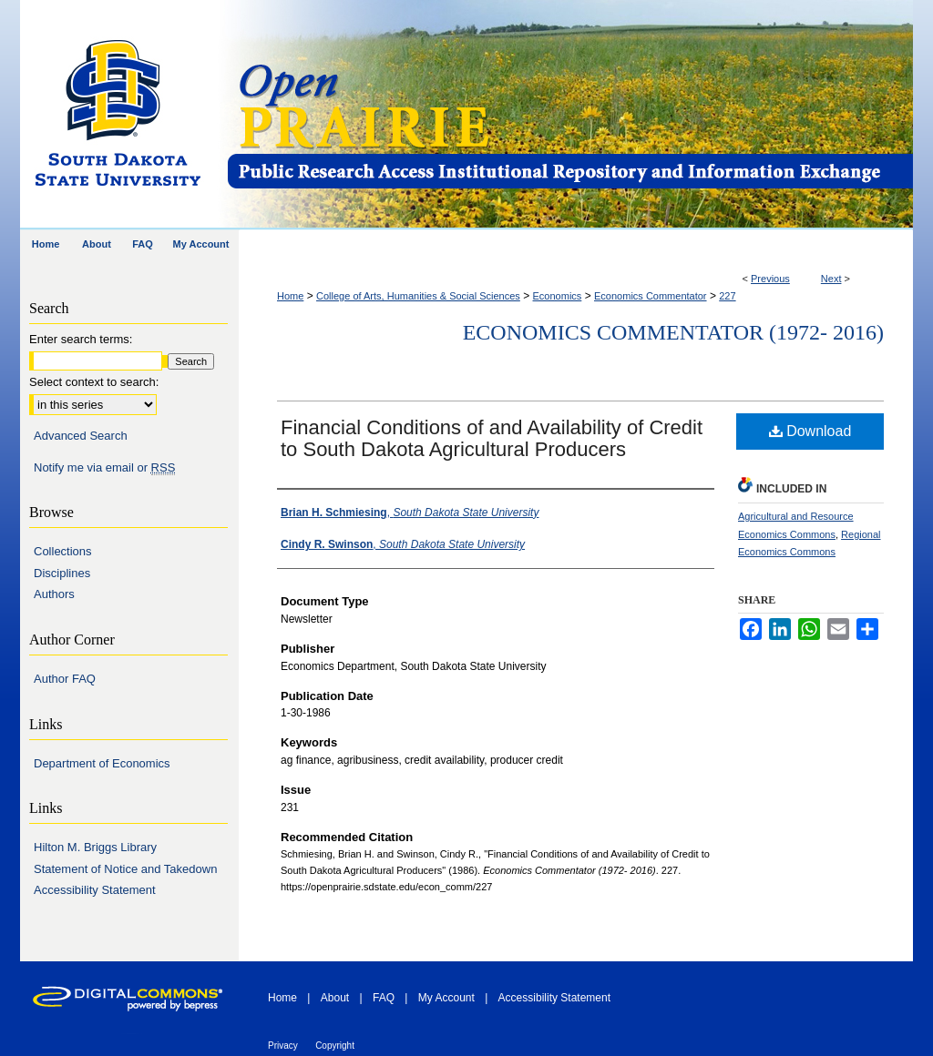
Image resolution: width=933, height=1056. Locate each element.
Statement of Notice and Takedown (125, 869)
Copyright (334, 1046)
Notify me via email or (104, 468)
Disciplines (62, 573)
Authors (54, 594)
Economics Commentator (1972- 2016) (673, 332)
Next (831, 278)
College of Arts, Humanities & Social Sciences (418, 295)
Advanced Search (81, 435)
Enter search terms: (80, 339)
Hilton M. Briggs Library (95, 847)
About (335, 997)
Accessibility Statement (95, 890)
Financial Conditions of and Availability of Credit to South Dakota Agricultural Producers (491, 438)
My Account (446, 997)
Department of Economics (102, 763)
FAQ (384, 997)
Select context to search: (94, 382)
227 (727, 295)
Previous (770, 278)
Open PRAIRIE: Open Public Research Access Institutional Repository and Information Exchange (569, 115)
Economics (557, 295)
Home (290, 295)
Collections (63, 551)
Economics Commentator (650, 295)
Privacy (283, 1046)
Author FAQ (65, 678)
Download (810, 431)
